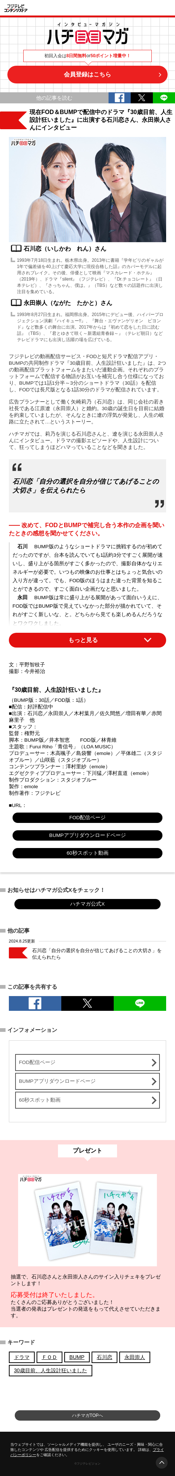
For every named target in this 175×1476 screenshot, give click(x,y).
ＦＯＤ (49, 1357)
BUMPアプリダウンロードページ (87, 835)
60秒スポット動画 (87, 853)
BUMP (77, 1357)
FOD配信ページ (87, 817)
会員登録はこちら (87, 74)
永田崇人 (134, 1357)
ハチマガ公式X (87, 904)
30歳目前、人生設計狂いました (50, 1370)
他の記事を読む (54, 98)
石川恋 (104, 1357)
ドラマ (22, 1357)
